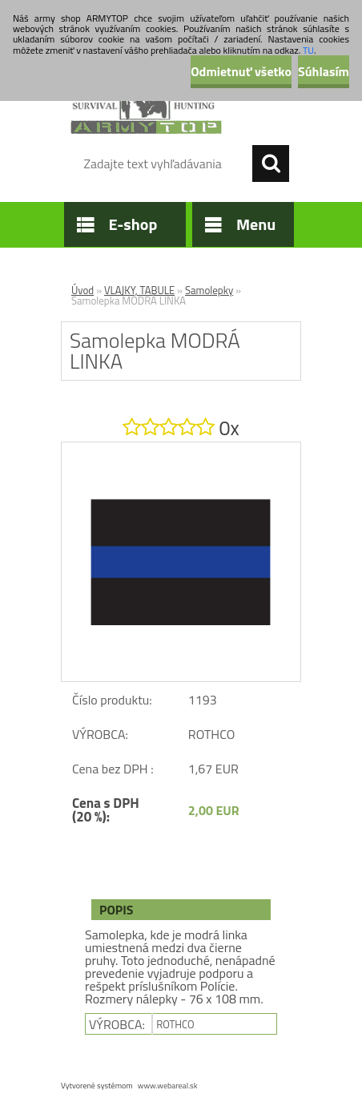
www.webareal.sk (168, 1086)
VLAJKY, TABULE (139, 290)
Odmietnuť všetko (241, 71)
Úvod (82, 290)
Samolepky (209, 290)
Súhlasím (323, 71)
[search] (270, 163)
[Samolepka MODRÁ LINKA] (181, 448)
